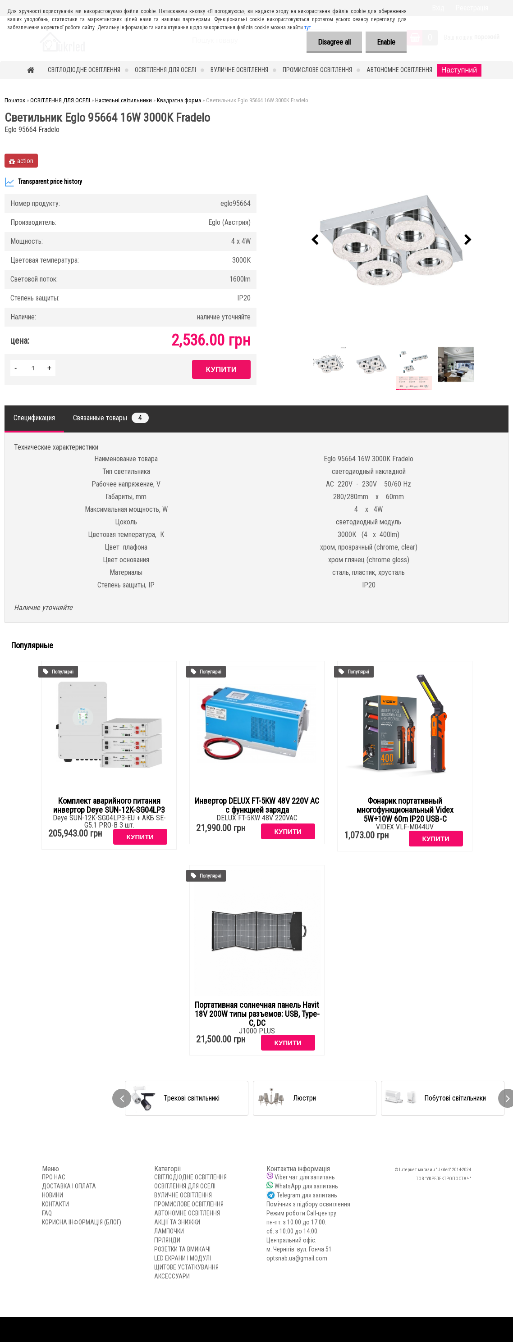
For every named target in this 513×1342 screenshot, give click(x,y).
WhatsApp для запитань (306, 1186)
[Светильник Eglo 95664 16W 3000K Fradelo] (391, 240)
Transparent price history (43, 182)
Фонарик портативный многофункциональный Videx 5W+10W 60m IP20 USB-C (405, 809)
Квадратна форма (179, 100)
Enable (386, 42)
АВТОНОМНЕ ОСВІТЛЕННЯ (399, 69)
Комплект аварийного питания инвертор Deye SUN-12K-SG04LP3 (109, 805)
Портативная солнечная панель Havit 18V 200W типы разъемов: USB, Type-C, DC (257, 1014)
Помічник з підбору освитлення (308, 1204)
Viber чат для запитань (305, 1177)
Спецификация (34, 418)
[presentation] (314, 240)
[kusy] (32, 368)
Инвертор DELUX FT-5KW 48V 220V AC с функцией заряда (257, 805)
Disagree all (334, 42)
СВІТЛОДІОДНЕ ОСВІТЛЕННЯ (84, 69)
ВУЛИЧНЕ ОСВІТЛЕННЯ (239, 69)
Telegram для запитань (307, 1195)
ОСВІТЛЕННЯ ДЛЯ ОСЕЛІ (165, 69)
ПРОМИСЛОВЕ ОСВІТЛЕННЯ (317, 69)
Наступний (459, 70)
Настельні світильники (123, 100)
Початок (15, 100)
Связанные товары (111, 418)
